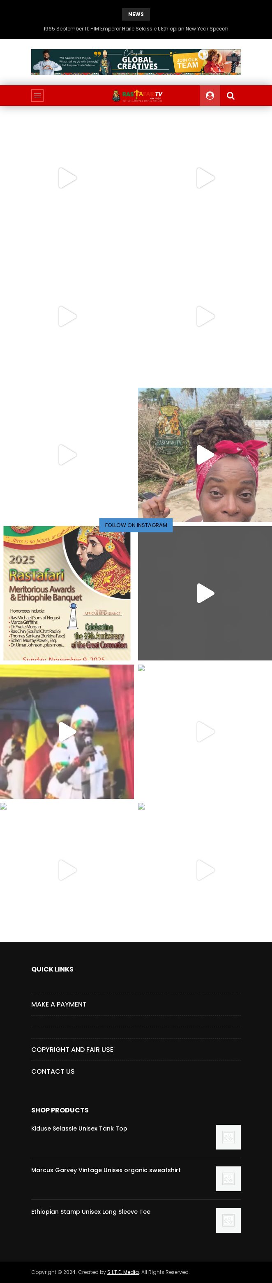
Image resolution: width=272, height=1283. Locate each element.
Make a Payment (59, 1004)
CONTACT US (53, 1071)
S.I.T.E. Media (123, 1272)
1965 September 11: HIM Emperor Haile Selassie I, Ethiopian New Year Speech (136, 28)
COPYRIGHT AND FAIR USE (72, 1049)
